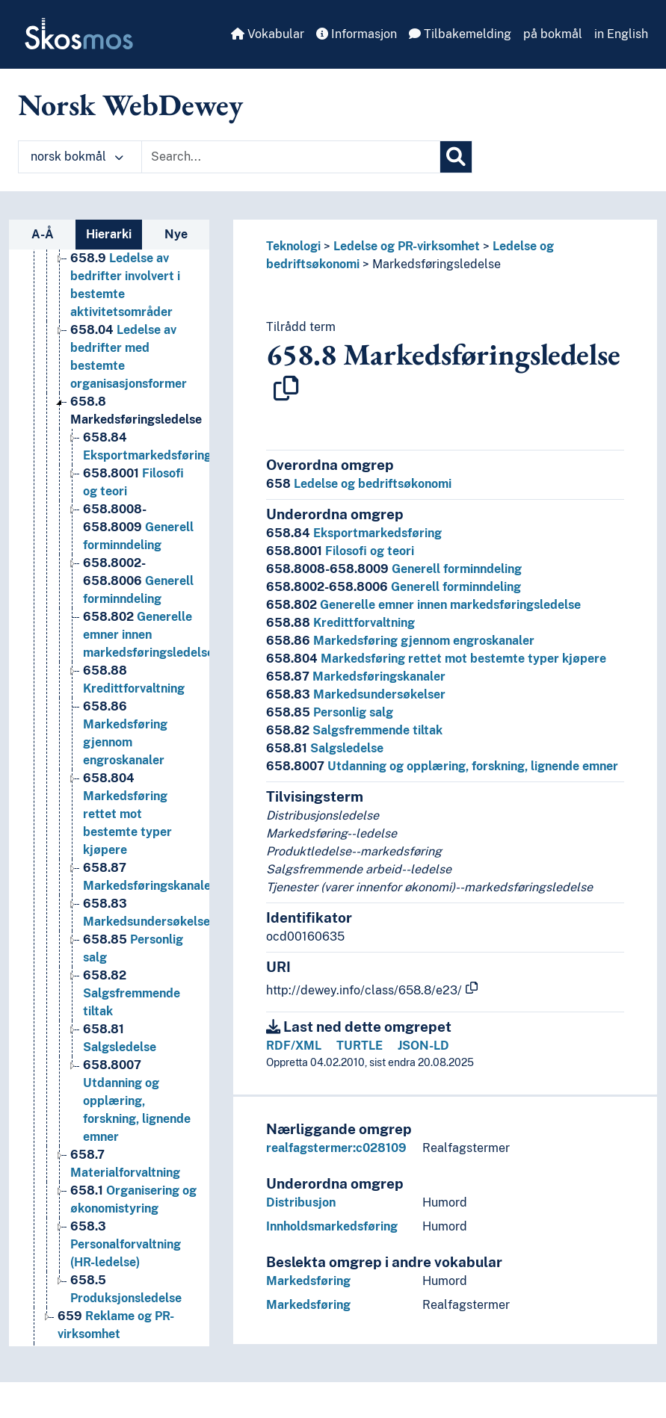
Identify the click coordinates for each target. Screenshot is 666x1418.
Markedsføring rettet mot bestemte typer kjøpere (436, 658)
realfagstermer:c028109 (336, 1148)
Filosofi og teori (340, 551)
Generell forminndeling (394, 569)
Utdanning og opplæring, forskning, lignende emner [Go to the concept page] (137, 1103)
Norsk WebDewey (130, 104)
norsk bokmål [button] (77, 156)
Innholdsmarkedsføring (332, 1226)
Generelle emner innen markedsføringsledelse (423, 605)
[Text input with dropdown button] (290, 156)
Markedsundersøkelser (355, 694)
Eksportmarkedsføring (354, 533)
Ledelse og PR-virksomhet (406, 246)
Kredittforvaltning (340, 623)
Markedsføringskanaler (355, 676)
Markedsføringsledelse (436, 264)
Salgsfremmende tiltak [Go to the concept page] (131, 995)
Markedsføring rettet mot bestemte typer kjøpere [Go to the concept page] (127, 816)
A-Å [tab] (42, 234)
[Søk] (456, 156)
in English (621, 34)
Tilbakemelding (460, 34)
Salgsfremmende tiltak (354, 730)
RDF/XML (293, 1045)
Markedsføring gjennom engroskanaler (400, 641)
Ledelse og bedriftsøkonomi (358, 484)
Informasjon (356, 34)
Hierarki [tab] (109, 234)
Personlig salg (329, 712)
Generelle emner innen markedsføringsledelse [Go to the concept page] (148, 637)
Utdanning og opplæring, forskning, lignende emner (442, 766)
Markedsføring (308, 1281)
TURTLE (359, 1045)
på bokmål (552, 34)
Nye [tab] (176, 234)
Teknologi (293, 246)
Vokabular (267, 34)
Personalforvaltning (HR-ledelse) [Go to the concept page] (125, 1247)
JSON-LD (423, 1045)
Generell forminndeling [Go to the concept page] (138, 529)
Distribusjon (301, 1202)
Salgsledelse (324, 748)
